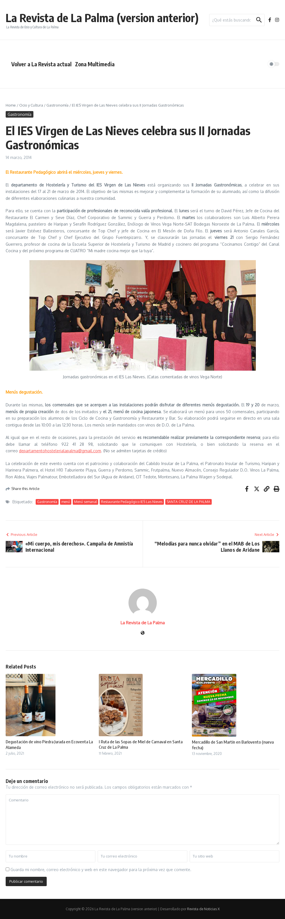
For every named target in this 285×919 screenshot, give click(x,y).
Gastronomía (57, 105)
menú (65, 502)
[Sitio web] (143, 633)
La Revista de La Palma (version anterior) (102, 17)
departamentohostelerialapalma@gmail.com (60, 450)
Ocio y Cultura (31, 105)
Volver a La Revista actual (41, 64)
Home (11, 105)
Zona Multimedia (95, 64)
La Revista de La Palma (143, 622)
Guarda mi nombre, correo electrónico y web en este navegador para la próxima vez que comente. (100, 869)
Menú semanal (85, 502)
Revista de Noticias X (203, 909)
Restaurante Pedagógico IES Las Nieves (131, 502)
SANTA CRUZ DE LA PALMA (188, 502)
